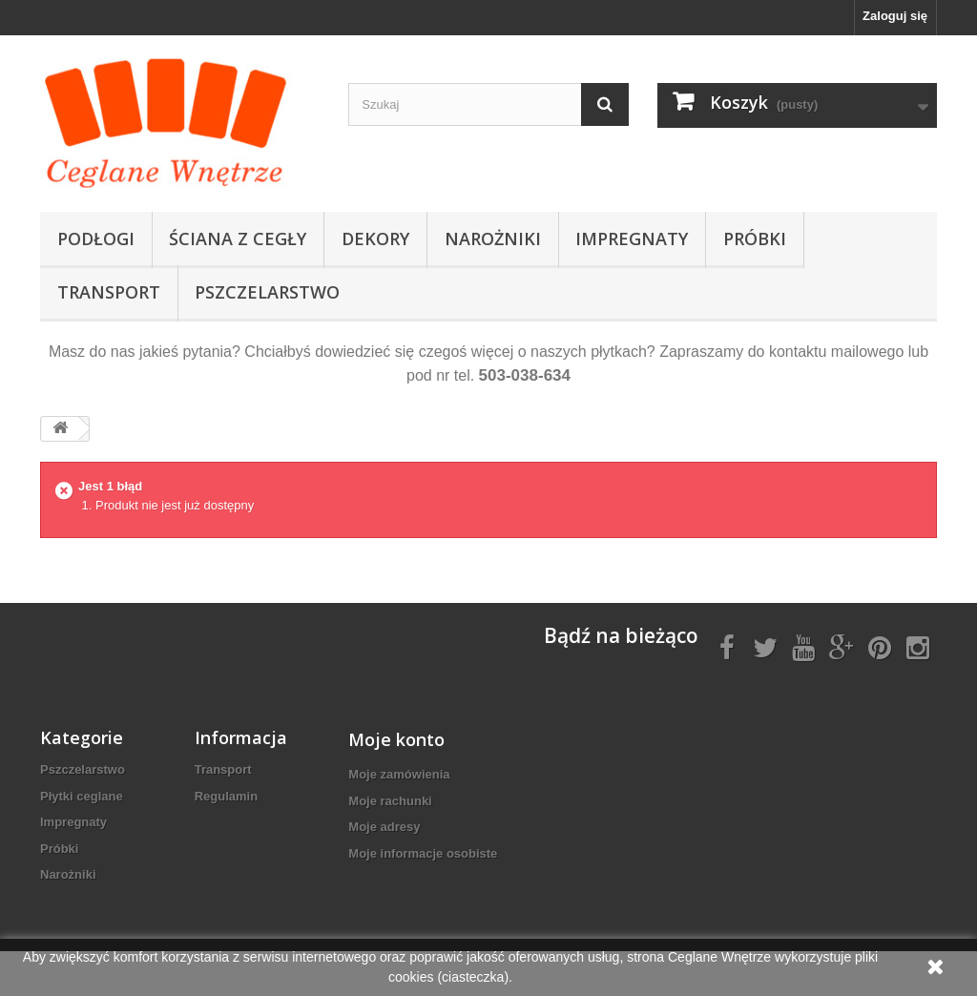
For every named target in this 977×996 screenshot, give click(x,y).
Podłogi (96, 238)
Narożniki (493, 238)
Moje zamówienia (398, 774)
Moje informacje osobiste (422, 853)
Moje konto (396, 739)
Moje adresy (384, 827)
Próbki (754, 238)
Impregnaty (631, 238)
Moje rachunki (389, 801)
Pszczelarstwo (267, 291)
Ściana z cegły (237, 238)
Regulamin (226, 796)
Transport (108, 291)
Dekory (375, 238)
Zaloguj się (895, 16)
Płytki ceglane (81, 796)
